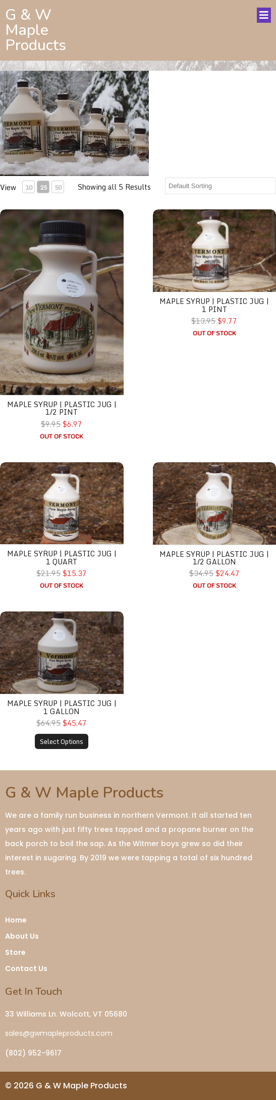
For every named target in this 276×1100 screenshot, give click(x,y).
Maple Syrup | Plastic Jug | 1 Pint (214, 305)
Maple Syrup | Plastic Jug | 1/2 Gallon (214, 557)
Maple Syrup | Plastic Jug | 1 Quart (62, 557)
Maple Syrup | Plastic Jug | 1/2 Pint (62, 408)
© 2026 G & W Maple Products (66, 1085)
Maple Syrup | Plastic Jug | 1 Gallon (62, 707)
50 (58, 187)
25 (43, 187)
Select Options (61, 741)
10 (28, 187)
